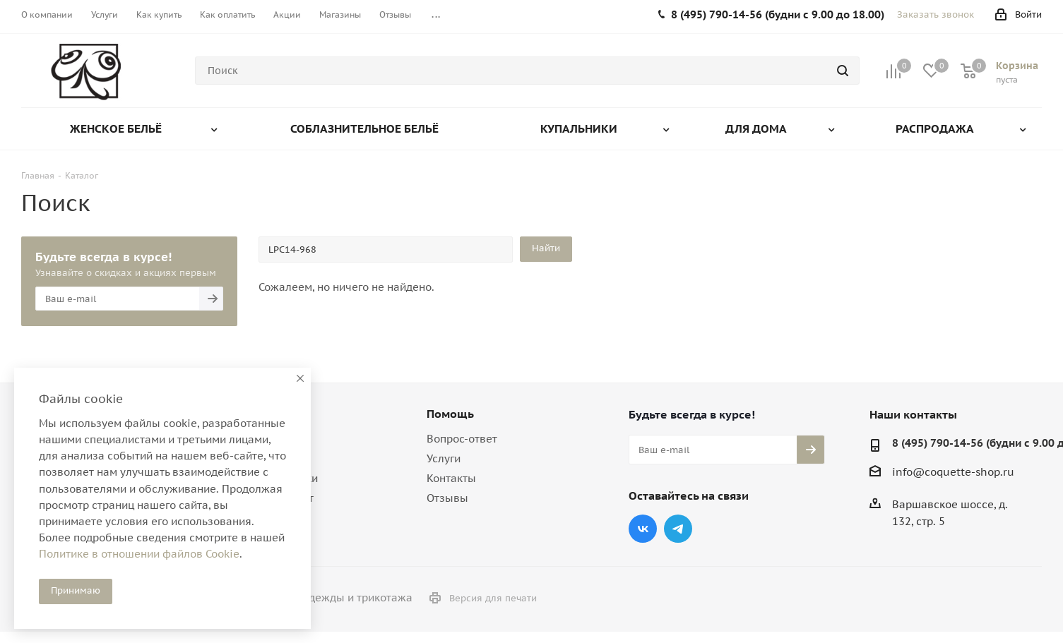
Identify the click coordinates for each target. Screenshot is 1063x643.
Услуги (444, 458)
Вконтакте (643, 529)
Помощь (450, 414)
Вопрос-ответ (462, 438)
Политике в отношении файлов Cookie (139, 553)
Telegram (678, 529)
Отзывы (447, 498)
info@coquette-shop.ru (953, 472)
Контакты (451, 478)
